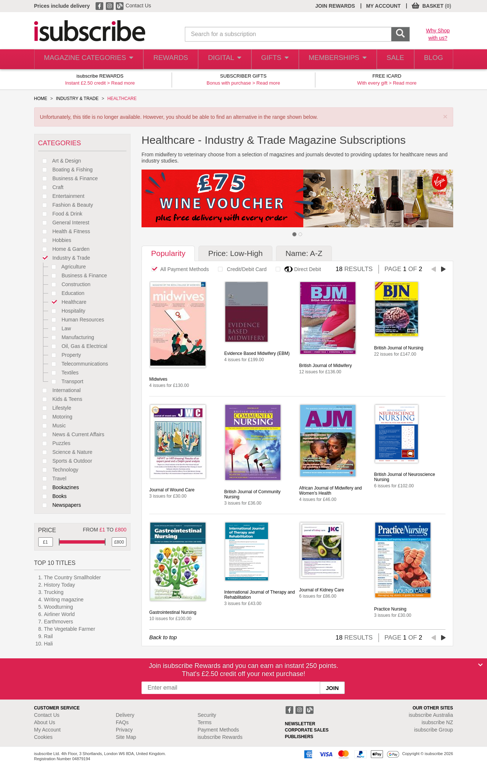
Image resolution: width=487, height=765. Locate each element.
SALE (390, 59)
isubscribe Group (433, 730)
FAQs (122, 722)
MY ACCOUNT (383, 6)
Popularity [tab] (168, 253)
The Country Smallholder (72, 577)
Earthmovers (58, 622)
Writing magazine (64, 599)
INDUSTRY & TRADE (77, 98)
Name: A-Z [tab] (304, 253)
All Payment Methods (178, 269)
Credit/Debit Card (240, 269)
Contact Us (138, 5)
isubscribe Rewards (220, 737)
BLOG (432, 59)
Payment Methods (218, 730)
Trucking (54, 592)
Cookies (43, 737)
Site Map (126, 737)
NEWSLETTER (300, 723)
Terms (205, 722)
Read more (123, 83)
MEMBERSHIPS (333, 59)
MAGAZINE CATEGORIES (85, 59)
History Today (59, 585)
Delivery (125, 715)
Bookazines (58, 487)
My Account (47, 730)
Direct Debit (296, 269)
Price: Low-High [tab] (235, 253)
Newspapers (59, 505)
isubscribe (431, 715)
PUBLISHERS (299, 736)
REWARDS (164, 59)
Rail (48, 636)
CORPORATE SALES (307, 730)
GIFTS (271, 59)
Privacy (124, 730)
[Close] (480, 665)
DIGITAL (218, 59)
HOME (40, 98)
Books (52, 496)
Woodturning (58, 607)
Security (207, 715)
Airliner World (59, 614)
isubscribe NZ (437, 722)
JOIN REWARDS (335, 6)
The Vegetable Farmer (69, 629)
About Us (44, 722)
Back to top (163, 637)
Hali (48, 644)
